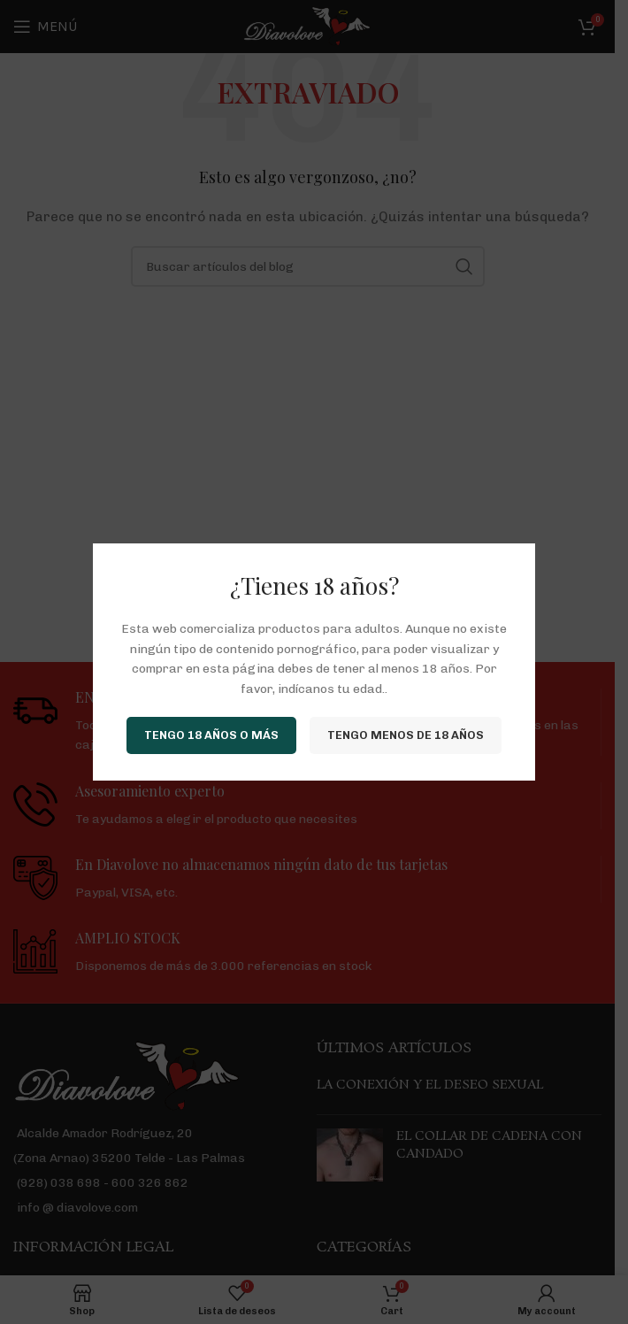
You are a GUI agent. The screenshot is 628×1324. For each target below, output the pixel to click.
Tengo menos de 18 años (405, 735)
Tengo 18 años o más (211, 735)
